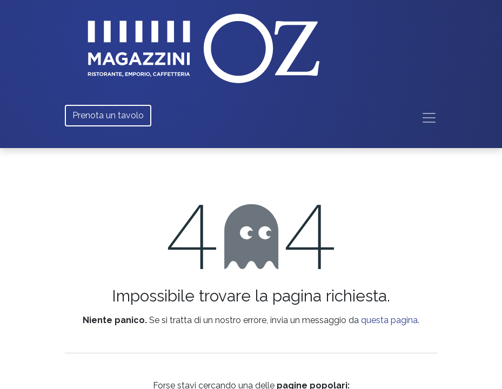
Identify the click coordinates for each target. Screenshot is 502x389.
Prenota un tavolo (108, 115)
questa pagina (389, 320)
